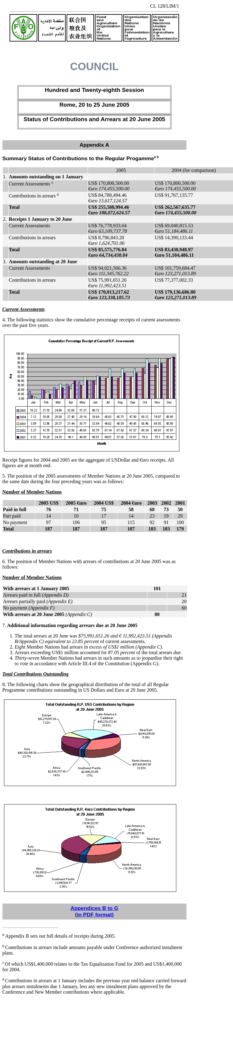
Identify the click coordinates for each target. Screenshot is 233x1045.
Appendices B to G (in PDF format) (94, 911)
